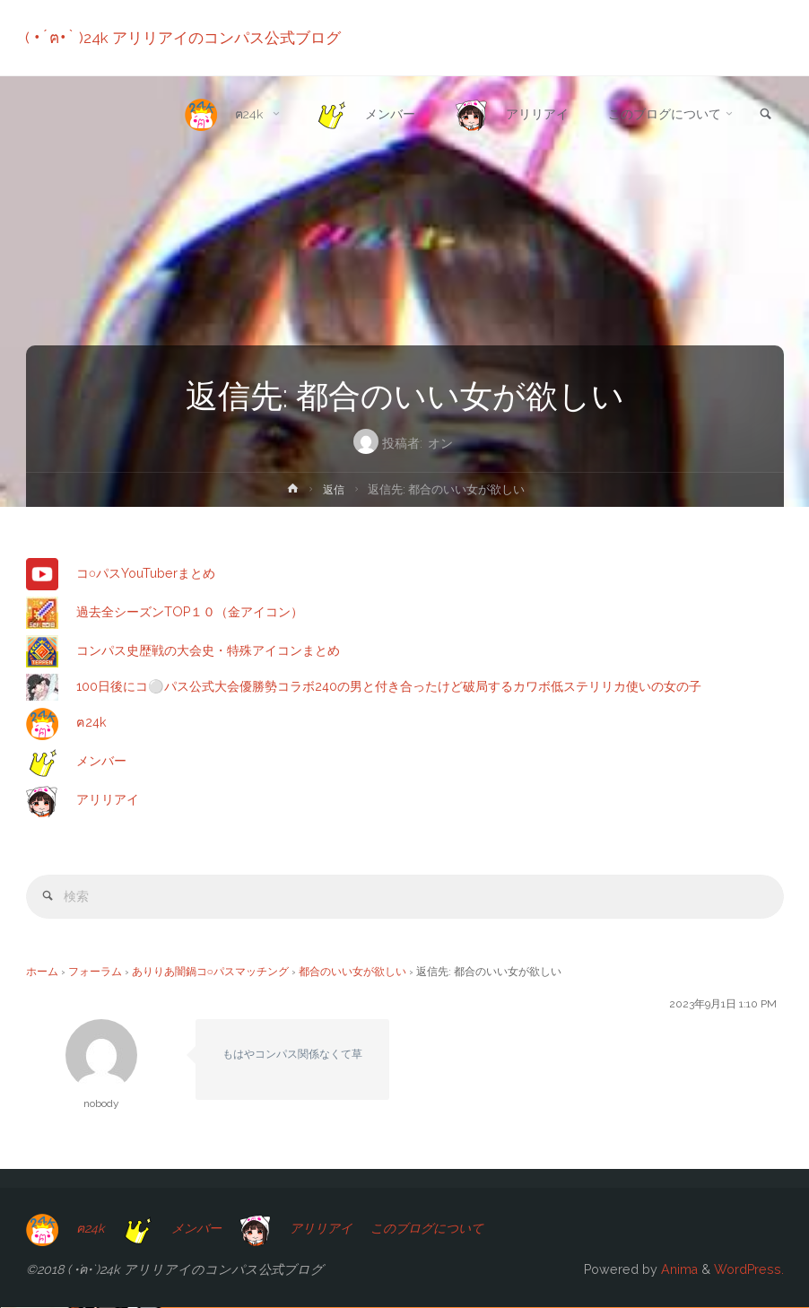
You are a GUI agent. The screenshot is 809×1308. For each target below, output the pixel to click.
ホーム (42, 972)
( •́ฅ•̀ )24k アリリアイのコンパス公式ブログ (184, 38)
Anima (677, 1270)
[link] (765, 115)
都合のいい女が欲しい (352, 972)
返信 (333, 489)
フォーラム (95, 972)
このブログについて (440, 1229)
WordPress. (749, 1270)
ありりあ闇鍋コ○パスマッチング (210, 972)
